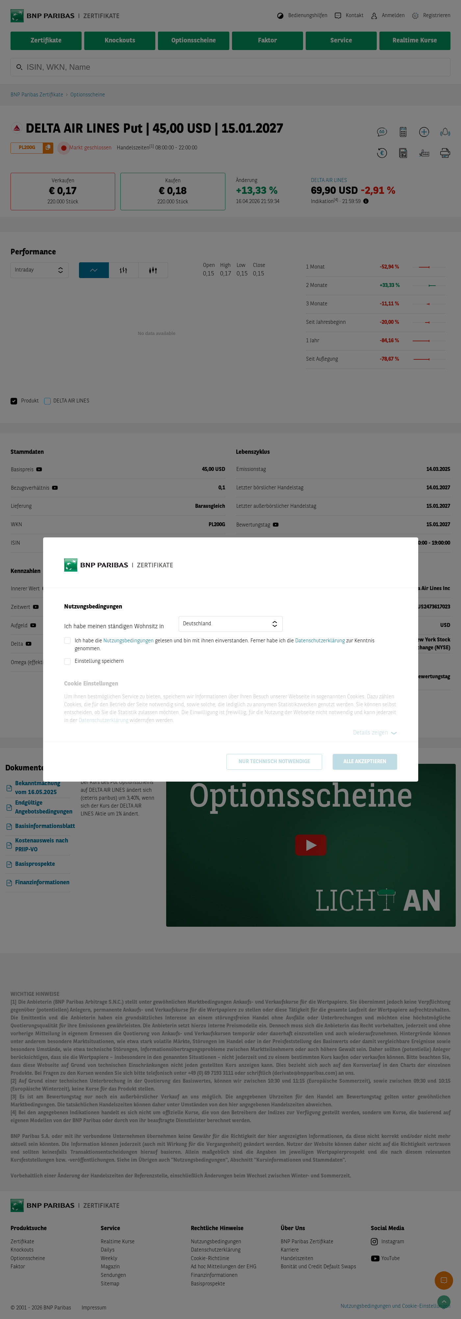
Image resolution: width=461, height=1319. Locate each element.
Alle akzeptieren (365, 761)
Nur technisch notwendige (274, 761)
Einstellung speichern (99, 661)
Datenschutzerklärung (320, 641)
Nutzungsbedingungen (128, 641)
